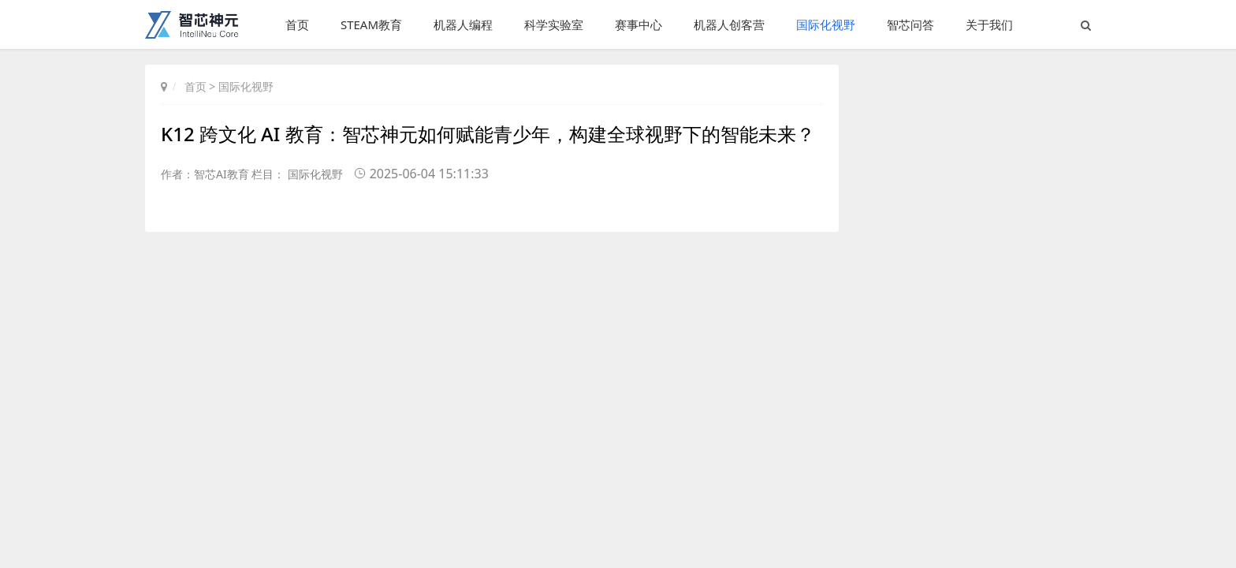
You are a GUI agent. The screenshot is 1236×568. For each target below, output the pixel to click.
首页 (297, 24)
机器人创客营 (729, 24)
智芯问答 (910, 24)
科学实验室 (553, 24)
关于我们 (989, 24)
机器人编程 (463, 24)
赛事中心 (638, 24)
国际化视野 (825, 24)
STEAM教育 (371, 24)
